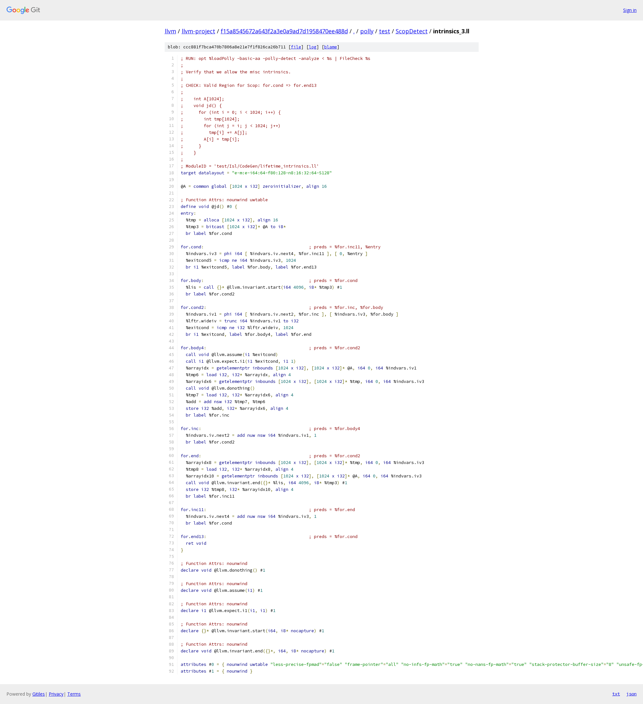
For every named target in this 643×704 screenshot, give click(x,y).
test (384, 31)
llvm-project (198, 31)
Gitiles (38, 694)
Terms (74, 694)
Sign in (630, 10)
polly (367, 31)
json (631, 694)
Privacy (56, 694)
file (296, 47)
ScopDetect (412, 31)
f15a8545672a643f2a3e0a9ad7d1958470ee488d (284, 31)
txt (616, 694)
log (313, 47)
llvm (170, 31)
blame (330, 47)
